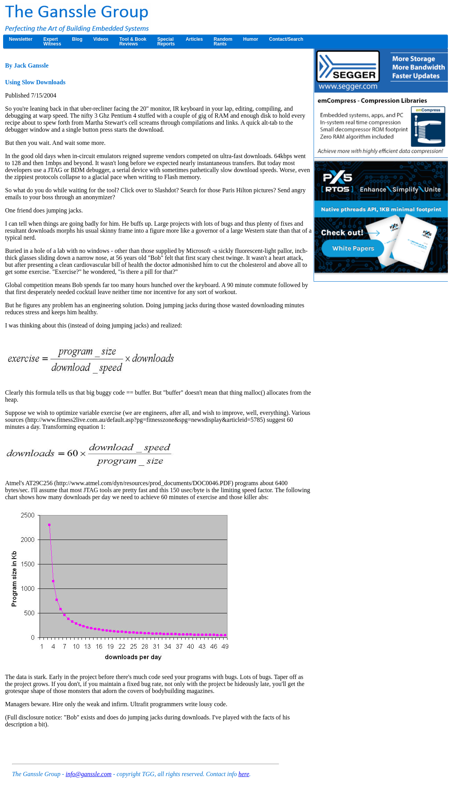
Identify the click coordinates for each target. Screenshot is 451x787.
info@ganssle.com (88, 774)
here (243, 774)
